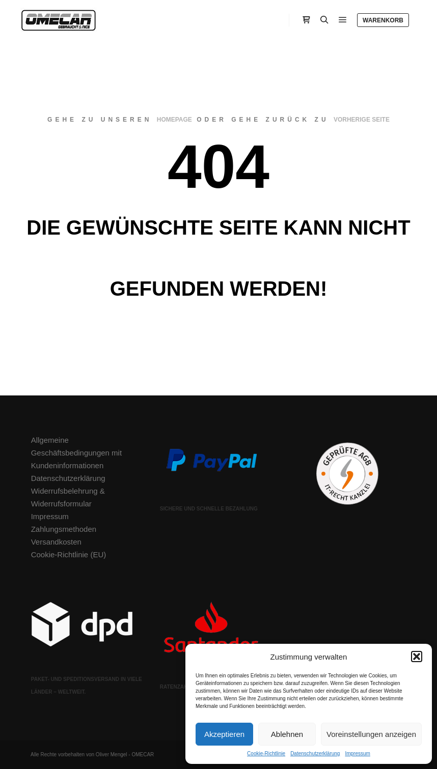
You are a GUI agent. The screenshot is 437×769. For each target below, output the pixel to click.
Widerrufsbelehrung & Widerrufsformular (68, 497)
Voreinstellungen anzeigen (371, 734)
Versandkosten (56, 541)
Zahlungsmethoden (63, 529)
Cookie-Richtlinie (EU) (68, 554)
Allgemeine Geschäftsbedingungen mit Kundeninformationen (76, 453)
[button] (417, 656)
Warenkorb (383, 20)
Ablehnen (287, 734)
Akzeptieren (224, 734)
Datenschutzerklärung (315, 753)
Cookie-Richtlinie (266, 753)
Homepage (174, 119)
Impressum (357, 753)
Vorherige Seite (362, 119)
